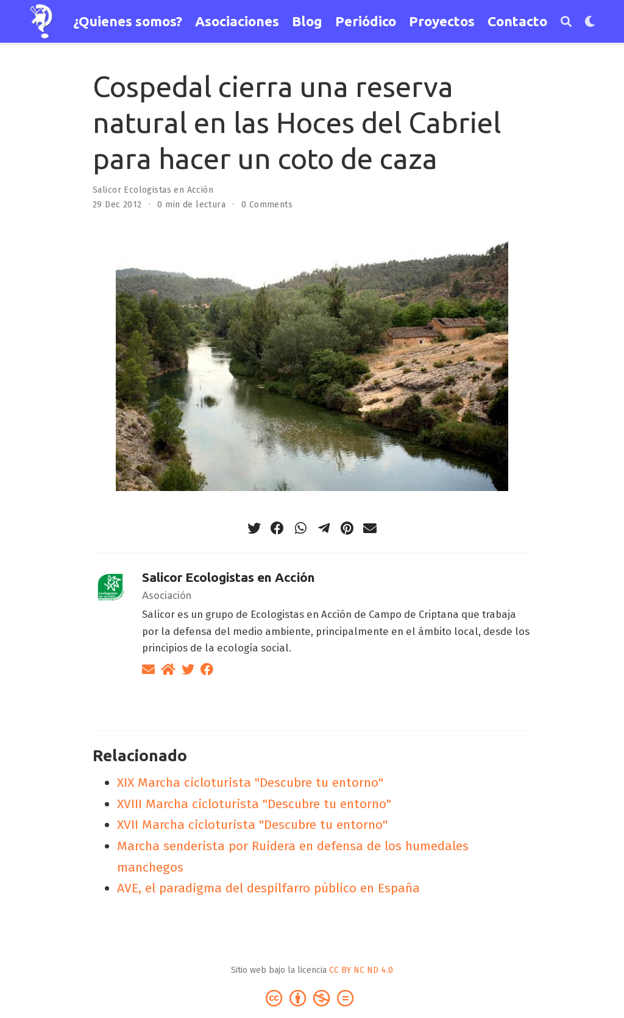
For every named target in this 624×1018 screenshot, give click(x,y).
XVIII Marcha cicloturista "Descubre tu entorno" (254, 804)
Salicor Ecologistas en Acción (153, 190)
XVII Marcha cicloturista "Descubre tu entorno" (252, 825)
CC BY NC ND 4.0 (361, 970)
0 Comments (266, 204)
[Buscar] (566, 22)
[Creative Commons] (312, 997)
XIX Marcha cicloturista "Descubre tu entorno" (250, 782)
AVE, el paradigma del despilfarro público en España (268, 888)
